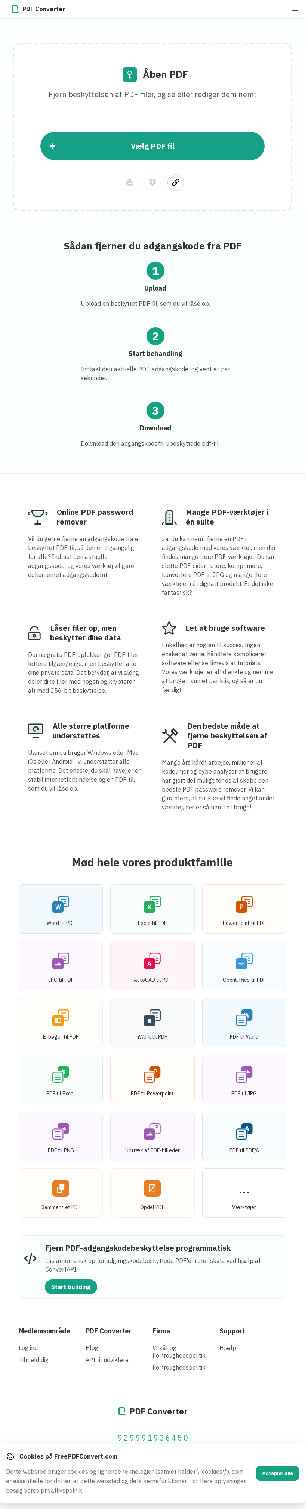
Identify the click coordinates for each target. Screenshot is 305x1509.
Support (232, 1331)
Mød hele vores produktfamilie (152, 862)
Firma (161, 1331)
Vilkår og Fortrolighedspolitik (179, 1351)
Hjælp (227, 1348)
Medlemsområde (44, 1331)
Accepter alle (277, 1473)
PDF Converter (108, 1331)
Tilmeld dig (34, 1360)
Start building (71, 1287)
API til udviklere (107, 1360)
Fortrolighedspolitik (179, 1367)
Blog (92, 1348)
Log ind (28, 1348)
